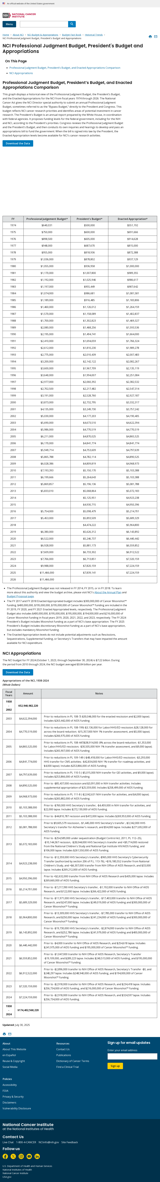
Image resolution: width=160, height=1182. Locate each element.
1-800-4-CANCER (26, 1142)
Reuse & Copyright (14, 1061)
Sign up (115, 1066)
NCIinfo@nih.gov (49, 1142)
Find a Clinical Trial (67, 1067)
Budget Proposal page (20, 596)
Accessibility (10, 1085)
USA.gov (7, 1176)
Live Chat (8, 1142)
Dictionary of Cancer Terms (72, 1061)
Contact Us (63, 1049)
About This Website (14, 1049)
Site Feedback (69, 1142)
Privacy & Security (13, 1096)
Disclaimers (9, 1102)
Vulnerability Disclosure (17, 1108)
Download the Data (18, 143)
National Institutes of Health (17, 1169)
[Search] (72, 24)
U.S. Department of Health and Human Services (27, 1166)
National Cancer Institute (15, 1173)
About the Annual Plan (107, 592)
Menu (9, 24)
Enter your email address (122, 1050)
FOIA (5, 1090)
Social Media (10, 1067)
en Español (9, 1055)
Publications (63, 1055)
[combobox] (44, 24)
